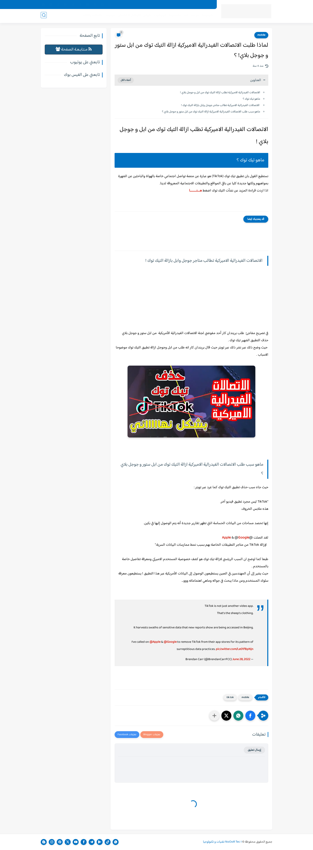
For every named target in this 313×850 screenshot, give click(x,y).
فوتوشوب (159, 16)
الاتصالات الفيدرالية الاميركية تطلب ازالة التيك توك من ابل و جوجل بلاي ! (220, 92)
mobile (261, 35)
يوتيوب (108, 16)
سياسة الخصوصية (189, 4)
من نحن (208, 4)
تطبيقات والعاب (91, 16)
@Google (170, 642)
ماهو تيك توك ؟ (251, 98)
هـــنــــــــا (195, 191)
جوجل (194, 16)
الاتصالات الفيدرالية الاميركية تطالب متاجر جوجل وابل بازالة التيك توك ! (220, 105)
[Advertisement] (191, 303)
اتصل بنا (170, 4)
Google (243, 538)
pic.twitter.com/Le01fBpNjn (234, 649)
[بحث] (44, 16)
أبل (185, 16)
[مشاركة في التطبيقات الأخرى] (214, 716)
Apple (226, 538)
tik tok (230, 697)
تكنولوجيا (206, 16)
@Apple (155, 642)
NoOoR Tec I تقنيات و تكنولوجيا (222, 842)
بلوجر (146, 16)
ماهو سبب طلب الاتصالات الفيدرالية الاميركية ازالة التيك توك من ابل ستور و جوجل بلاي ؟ (211, 111)
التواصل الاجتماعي (128, 16)
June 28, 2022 (241, 659)
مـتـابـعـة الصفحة (74, 49)
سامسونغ (174, 16)
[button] (250, 716)
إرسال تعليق (254, 750)
